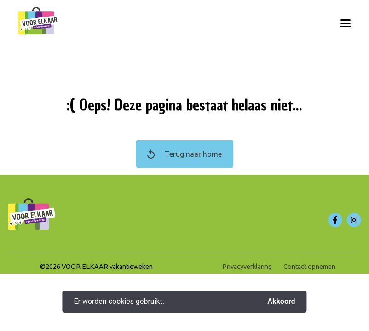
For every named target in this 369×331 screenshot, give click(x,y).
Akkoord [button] (281, 301)
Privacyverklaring (247, 266)
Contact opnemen (309, 266)
